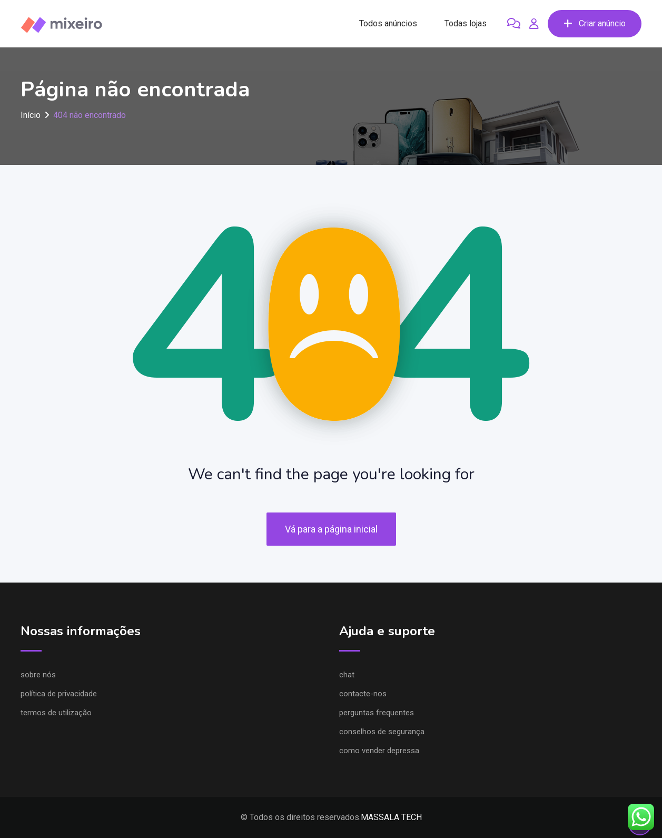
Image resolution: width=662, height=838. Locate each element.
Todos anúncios (388, 23)
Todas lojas (465, 23)
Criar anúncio (595, 23)
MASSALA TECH (391, 817)
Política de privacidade (59, 693)
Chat (346, 674)
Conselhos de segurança (381, 731)
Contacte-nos (363, 693)
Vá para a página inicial (331, 529)
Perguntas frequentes (376, 712)
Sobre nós (38, 674)
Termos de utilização (56, 712)
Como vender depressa (379, 750)
